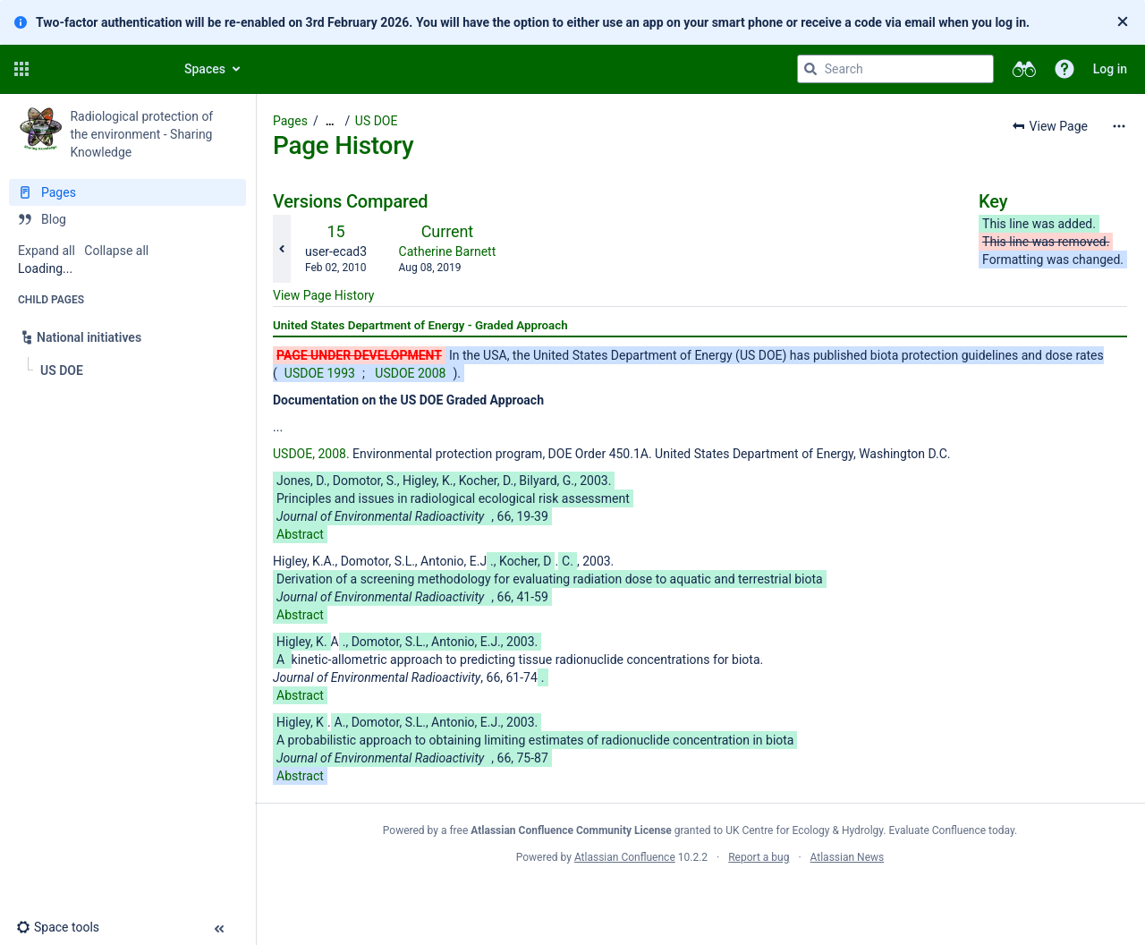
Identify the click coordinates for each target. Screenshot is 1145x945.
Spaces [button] (204, 69)
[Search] (810, 69)
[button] (21, 69)
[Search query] (895, 69)
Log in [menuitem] (1110, 69)
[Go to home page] (100, 69)
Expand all (46, 250)
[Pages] (127, 192)
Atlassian (700, 896)
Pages (290, 121)
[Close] (1123, 22)
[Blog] (127, 219)
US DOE (376, 121)
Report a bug (758, 857)
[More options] (1119, 126)
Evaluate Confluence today (951, 830)
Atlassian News (847, 857)
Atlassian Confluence (624, 857)
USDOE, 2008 (309, 454)
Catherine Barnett (447, 251)
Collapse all (116, 250)
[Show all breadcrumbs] (330, 121)
